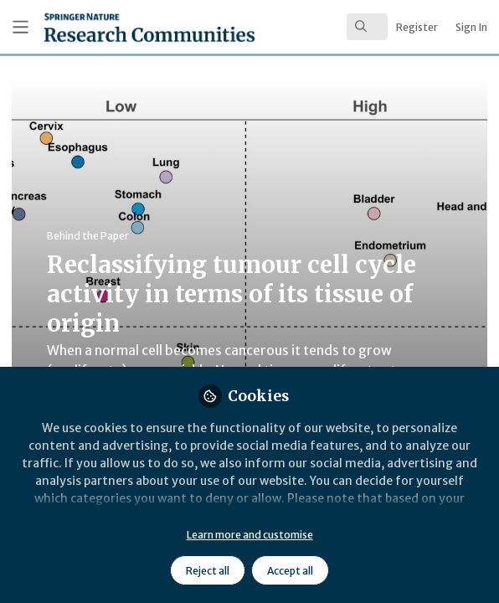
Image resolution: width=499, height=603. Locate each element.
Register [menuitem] (417, 27)
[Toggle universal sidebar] (20, 27)
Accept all (290, 570)
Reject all (207, 570)
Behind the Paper (88, 235)
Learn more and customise (250, 534)
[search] (367, 26)
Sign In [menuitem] (471, 27)
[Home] (106, 27)
